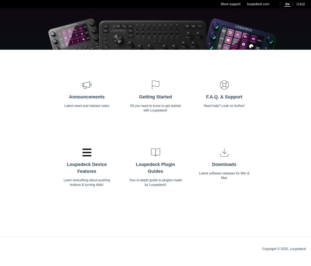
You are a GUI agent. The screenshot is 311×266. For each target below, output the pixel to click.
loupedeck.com (258, 4)
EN (287, 4)
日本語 (300, 4)
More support (230, 4)
